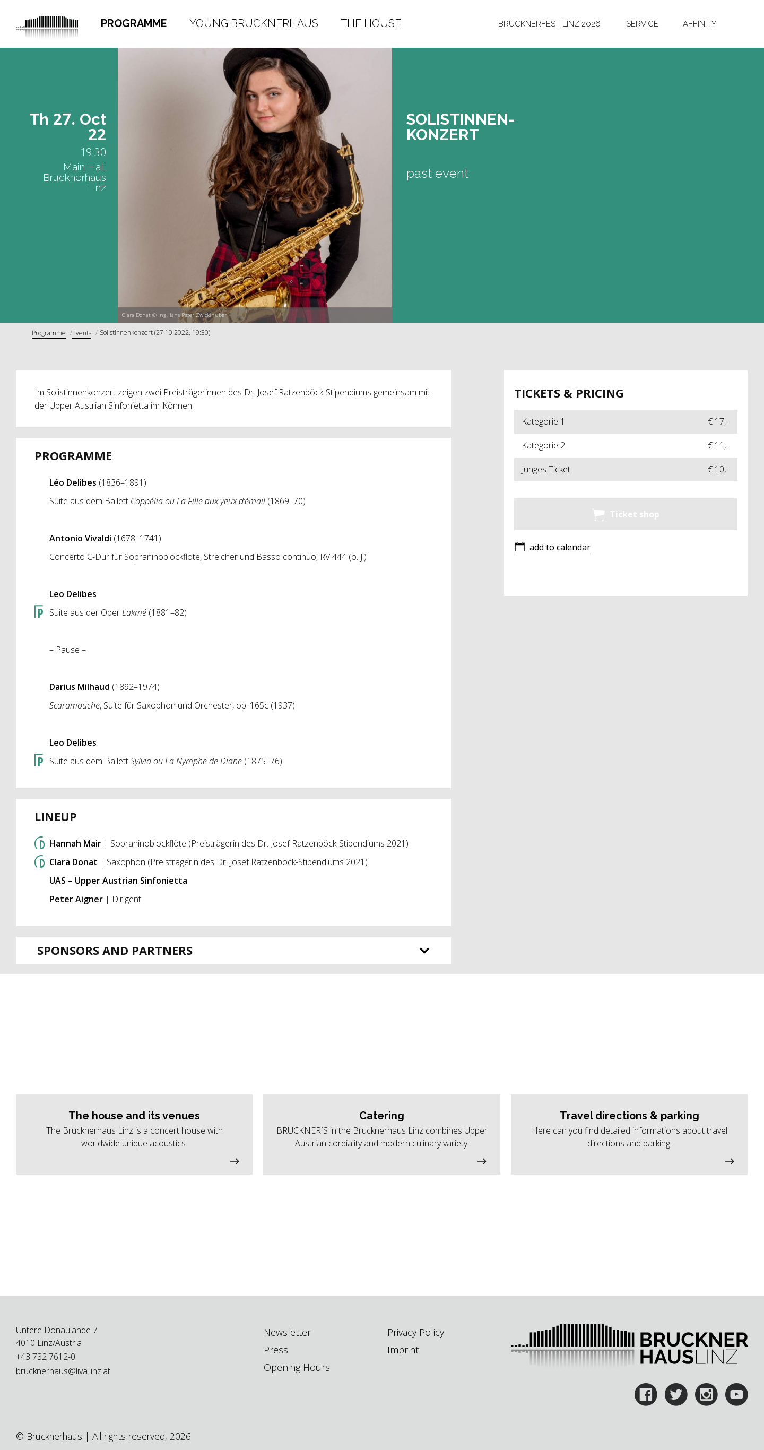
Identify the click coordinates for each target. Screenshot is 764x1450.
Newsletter (287, 1332)
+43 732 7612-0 (45, 1356)
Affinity (699, 23)
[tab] (133, 23)
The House (371, 23)
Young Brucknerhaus (253, 23)
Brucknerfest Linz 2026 (549, 23)
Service (642, 23)
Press (276, 1349)
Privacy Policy (415, 1332)
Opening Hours (297, 1367)
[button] (552, 548)
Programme (134, 23)
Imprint (403, 1349)
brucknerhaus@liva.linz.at (63, 1371)
